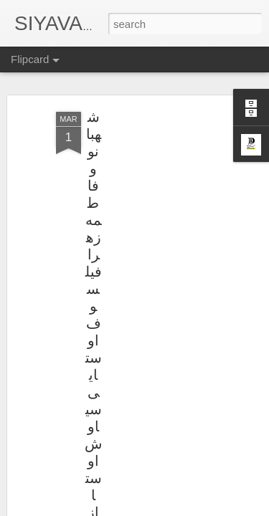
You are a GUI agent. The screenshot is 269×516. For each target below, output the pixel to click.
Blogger (179, 508)
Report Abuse (221, 508)
